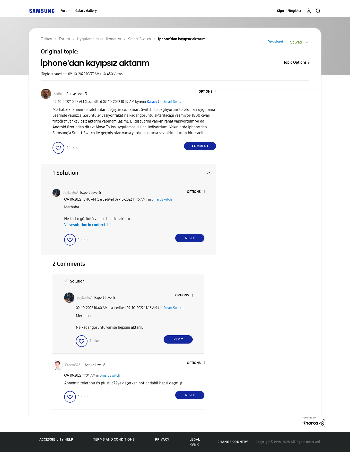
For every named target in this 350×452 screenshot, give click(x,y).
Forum (65, 11)
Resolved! (276, 42)
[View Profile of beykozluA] (70, 193)
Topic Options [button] (294, 62)
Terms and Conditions (114, 439)
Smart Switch (173, 102)
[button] (207, 91)
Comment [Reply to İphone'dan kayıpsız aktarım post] (200, 146)
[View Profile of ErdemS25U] (74, 365)
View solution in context (84, 224)
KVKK (194, 445)
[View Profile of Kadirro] (58, 94)
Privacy (162, 439)
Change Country (233, 442)
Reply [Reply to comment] (190, 238)
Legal (195, 439)
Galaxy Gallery (86, 11)
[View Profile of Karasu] (152, 102)
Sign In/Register (289, 11)
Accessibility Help (56, 439)
